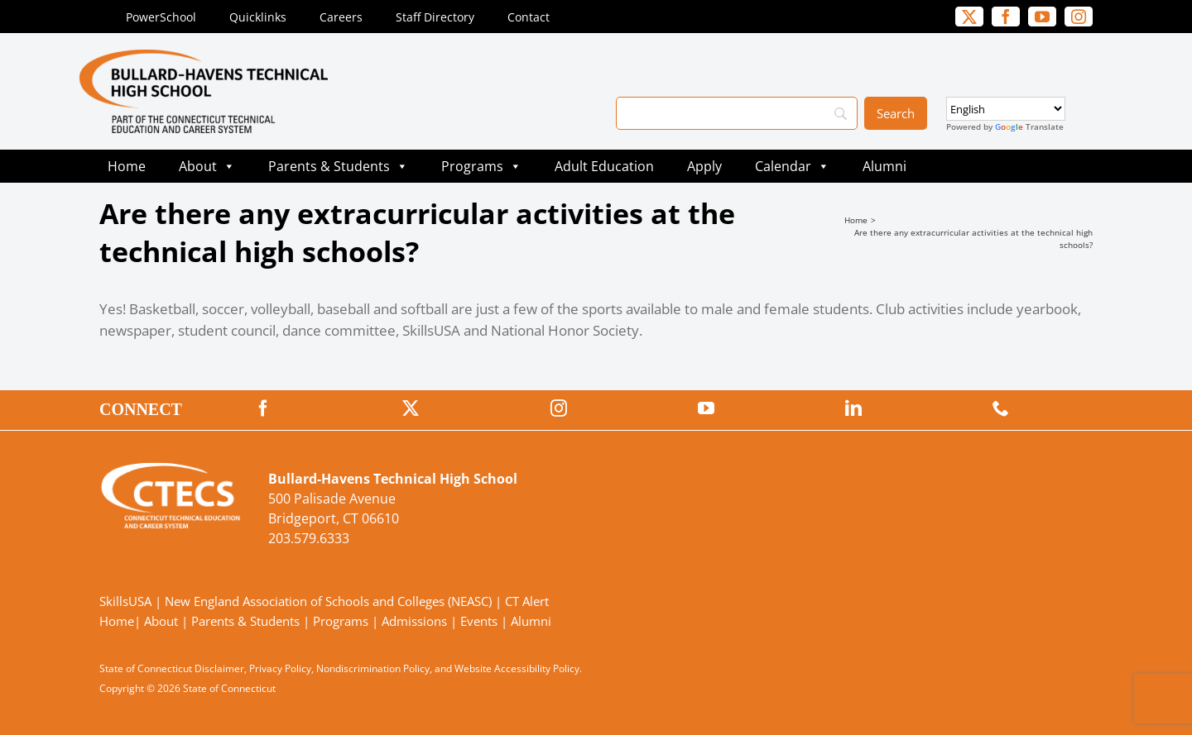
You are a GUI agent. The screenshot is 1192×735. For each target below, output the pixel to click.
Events (478, 621)
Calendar (792, 166)
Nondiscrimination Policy (373, 668)
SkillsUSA (127, 601)
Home (127, 166)
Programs (481, 166)
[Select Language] (1005, 109)
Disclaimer (219, 668)
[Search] (737, 113)
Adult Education (604, 166)
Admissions (414, 621)
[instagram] (1079, 16)
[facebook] (1006, 16)
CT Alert (527, 601)
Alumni (884, 166)
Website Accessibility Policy (516, 668)
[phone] (1001, 408)
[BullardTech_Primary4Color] (203, 56)
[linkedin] (853, 408)
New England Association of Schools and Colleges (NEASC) (328, 601)
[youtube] (1042, 16)
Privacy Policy (280, 668)
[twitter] (969, 16)
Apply (704, 166)
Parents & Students (338, 166)
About (207, 166)
